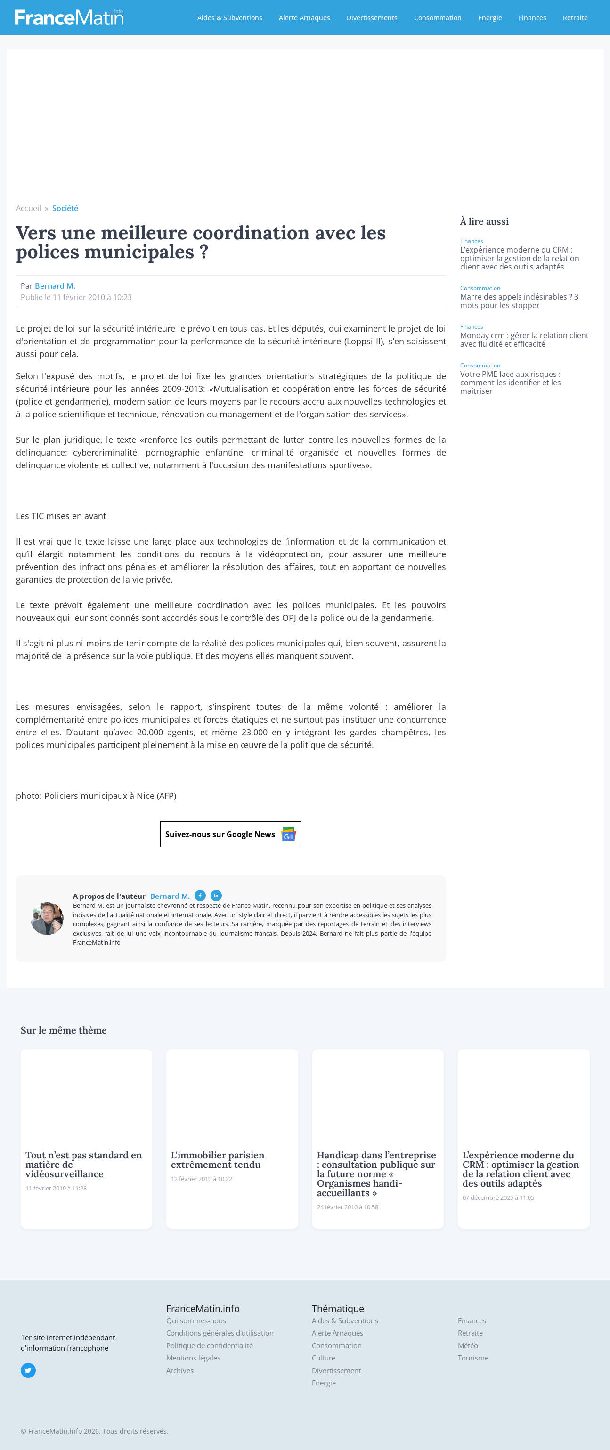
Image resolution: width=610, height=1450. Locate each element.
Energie (490, 17)
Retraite (575, 17)
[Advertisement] (305, 132)
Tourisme (473, 1357)
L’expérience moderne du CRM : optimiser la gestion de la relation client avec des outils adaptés (519, 258)
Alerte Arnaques (304, 17)
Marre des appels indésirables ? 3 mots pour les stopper (519, 301)
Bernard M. (55, 286)
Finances (532, 17)
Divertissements (372, 17)
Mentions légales (193, 1357)
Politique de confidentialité (209, 1345)
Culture (323, 1357)
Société (65, 208)
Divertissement (336, 1370)
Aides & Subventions (229, 17)
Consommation (438, 17)
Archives (180, 1370)
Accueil (28, 208)
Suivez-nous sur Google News (230, 834)
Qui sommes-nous (196, 1320)
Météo (468, 1345)
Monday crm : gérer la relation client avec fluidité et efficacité (524, 339)
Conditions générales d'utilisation (220, 1332)
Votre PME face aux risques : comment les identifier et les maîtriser (510, 382)
